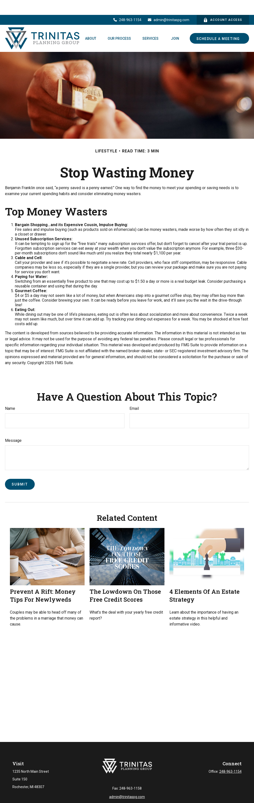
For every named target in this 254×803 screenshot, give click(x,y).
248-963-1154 (127, 5)
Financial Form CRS (130, 800)
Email (134, 393)
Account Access (222, 5)
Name (10, 393)
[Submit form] (20, 469)
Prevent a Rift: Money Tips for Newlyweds (43, 581)
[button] (90, 23)
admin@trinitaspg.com (169, 5)
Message (13, 425)
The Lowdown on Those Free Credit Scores (125, 581)
